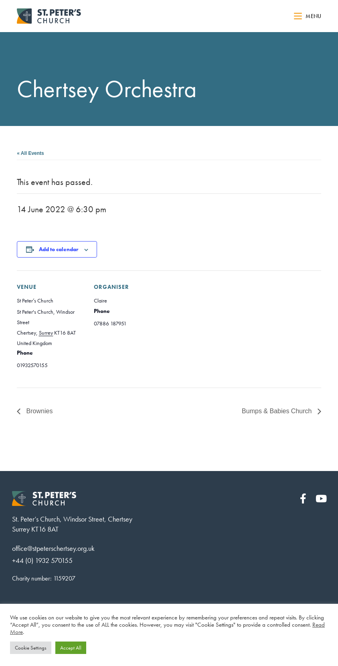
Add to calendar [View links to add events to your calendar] (58, 249)
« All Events (30, 153)
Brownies (38, 411)
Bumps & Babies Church (278, 411)
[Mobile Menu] (307, 16)
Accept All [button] (70, 647)
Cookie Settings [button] (31, 647)
